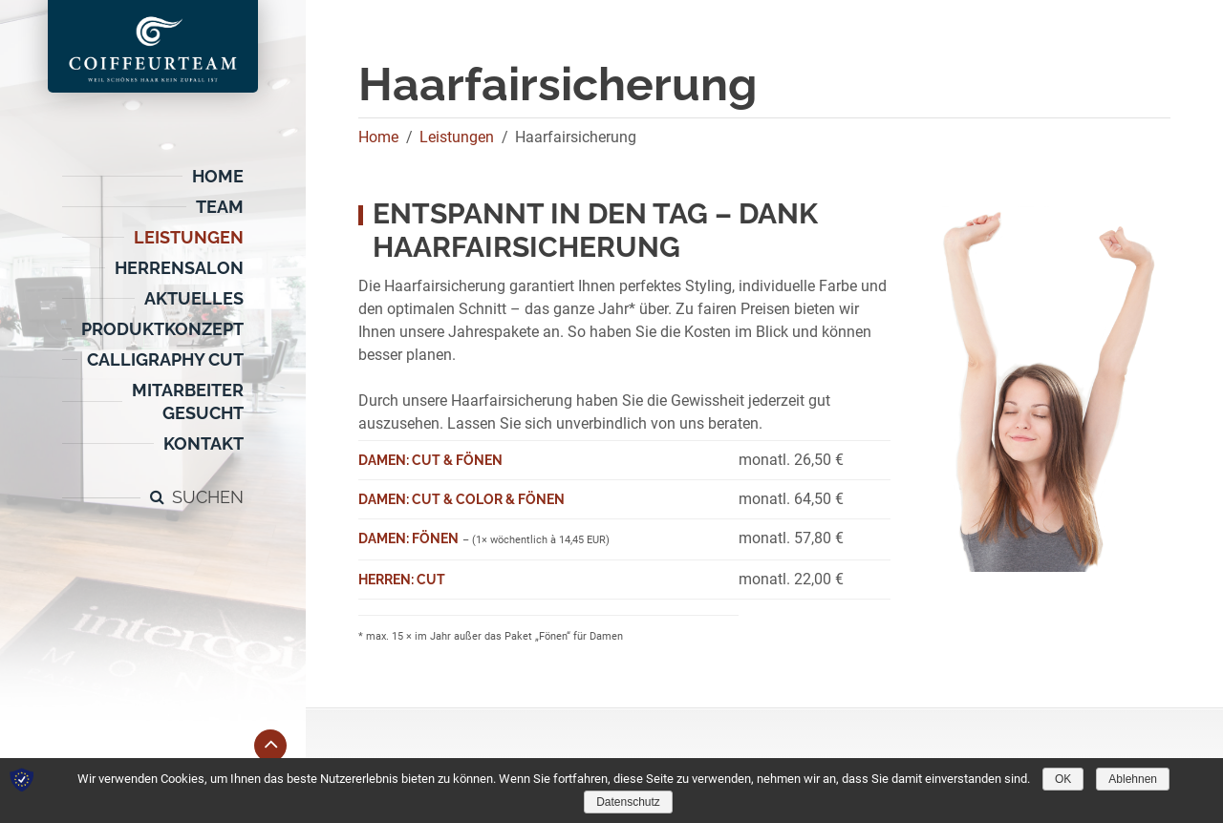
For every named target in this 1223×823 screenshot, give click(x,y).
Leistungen (189, 237)
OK (1063, 779)
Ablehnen (1132, 779)
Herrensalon (179, 268)
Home (218, 176)
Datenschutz (628, 802)
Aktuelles (194, 298)
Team (220, 207)
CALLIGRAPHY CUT (165, 359)
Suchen (208, 497)
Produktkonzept (162, 329)
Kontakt (203, 443)
